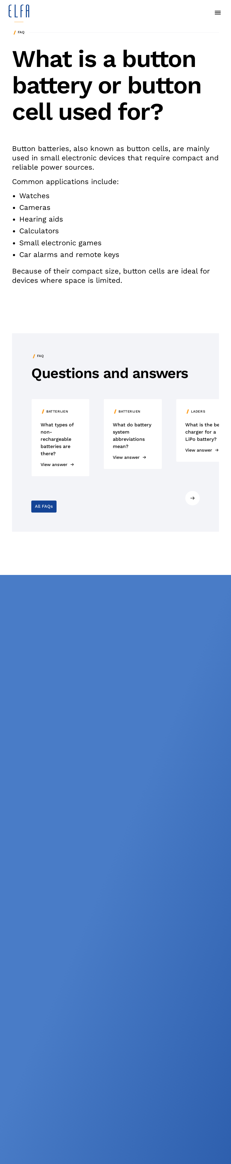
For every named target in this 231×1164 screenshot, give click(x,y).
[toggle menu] (217, 12)
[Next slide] (192, 499)
